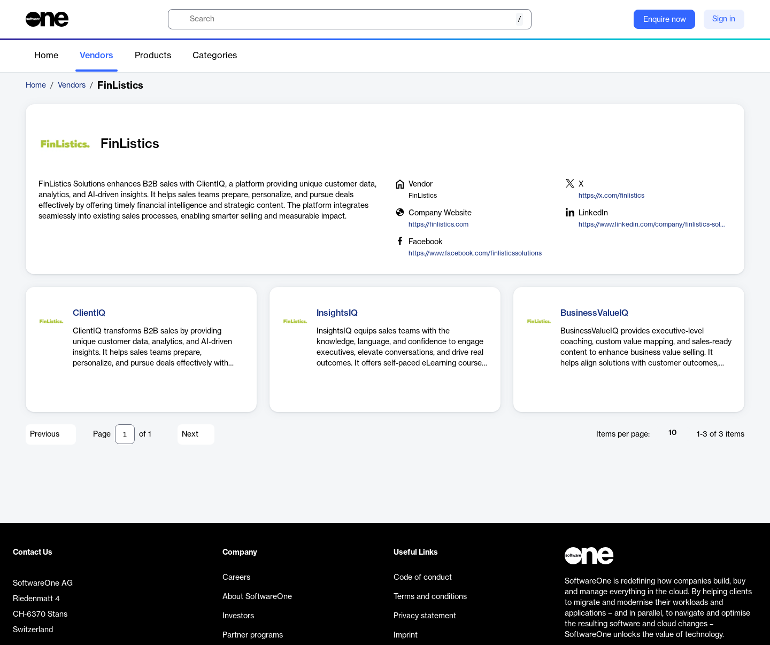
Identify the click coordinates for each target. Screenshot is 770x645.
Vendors (96, 55)
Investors (238, 616)
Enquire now (664, 20)
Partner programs (252, 635)
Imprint (406, 635)
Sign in (723, 19)
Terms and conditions (430, 597)
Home (46, 55)
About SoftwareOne (257, 597)
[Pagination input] (125, 434)
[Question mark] (618, 19)
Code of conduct (423, 577)
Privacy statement (425, 616)
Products (153, 55)
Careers (236, 577)
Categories (214, 55)
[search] (350, 19)
